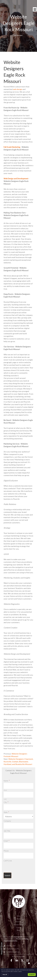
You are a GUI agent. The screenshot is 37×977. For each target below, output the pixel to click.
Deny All (5, 974)
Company (7, 821)
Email (6, 841)
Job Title (7, 831)
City (6, 802)
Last (5, 799)
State (6, 812)
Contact (18, 927)
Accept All (31, 974)
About (18, 919)
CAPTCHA (8, 861)
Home (18, 916)
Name (7, 781)
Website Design (18, 924)
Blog (18, 930)
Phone (6, 851)
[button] (11, 960)
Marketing (19, 921)
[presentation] (17, 866)
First (5, 790)
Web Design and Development (16, 178)
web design (17, 89)
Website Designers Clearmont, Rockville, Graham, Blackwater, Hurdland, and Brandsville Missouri (18, 761)
